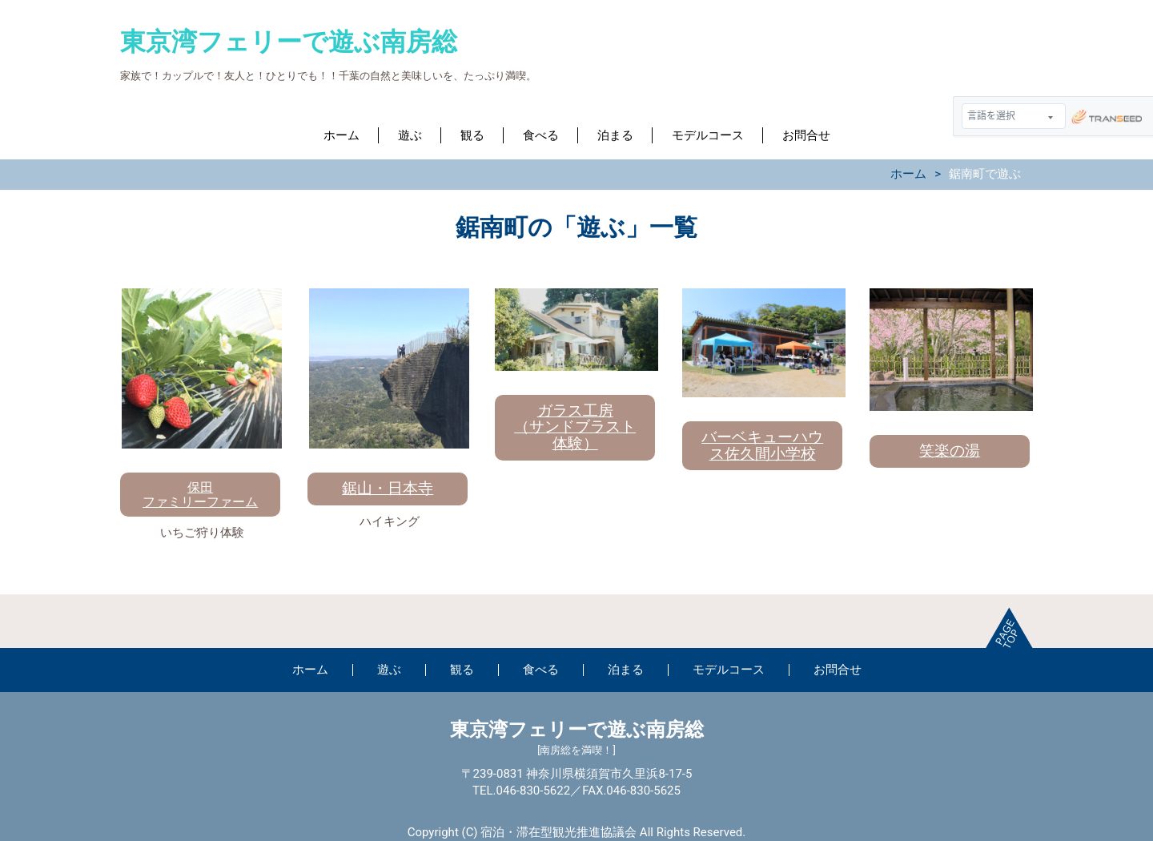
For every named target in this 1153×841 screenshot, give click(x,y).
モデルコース (708, 135)
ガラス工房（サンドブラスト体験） (575, 427)
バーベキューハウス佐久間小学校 (762, 445)
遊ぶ (410, 135)
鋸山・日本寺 (387, 488)
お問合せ (806, 135)
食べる (541, 135)
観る (472, 135)
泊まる (615, 135)
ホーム (341, 135)
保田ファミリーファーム (200, 494)
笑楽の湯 (949, 450)
